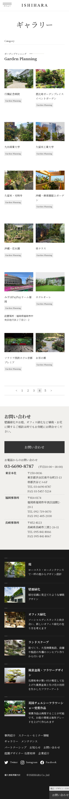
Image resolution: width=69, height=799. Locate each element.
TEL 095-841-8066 (39, 532)
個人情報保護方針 (12, 774)
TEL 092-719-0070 (39, 511)
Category (9, 41)
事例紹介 (9, 735)
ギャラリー (11, 741)
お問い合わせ (34, 447)
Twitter (11, 762)
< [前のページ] (16, 390)
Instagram (29, 762)
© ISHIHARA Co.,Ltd (38, 775)
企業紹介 (43, 753)
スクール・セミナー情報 (33, 735)
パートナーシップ (15, 747)
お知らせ (34, 747)
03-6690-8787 (19, 466)
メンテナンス (29, 741)
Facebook (48, 762)
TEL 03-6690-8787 (39, 487)
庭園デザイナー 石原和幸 (19, 753)
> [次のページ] (51, 390)
